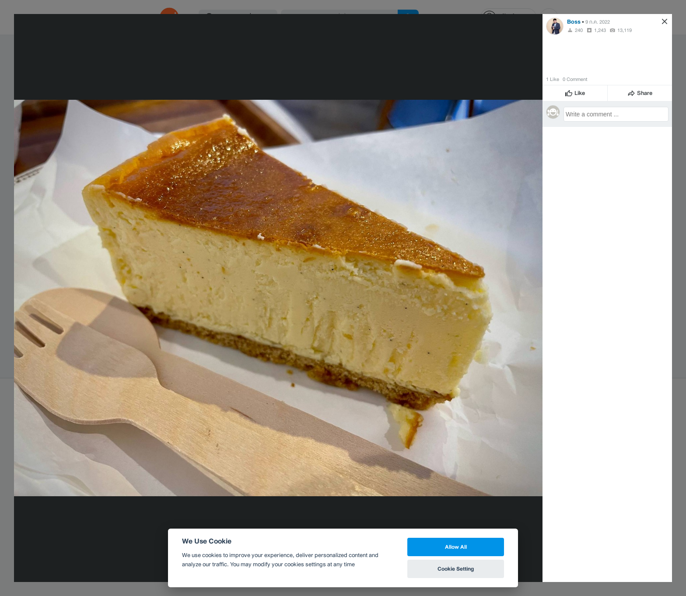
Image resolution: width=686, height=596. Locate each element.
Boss (574, 21)
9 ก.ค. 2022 (597, 22)
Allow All (456, 547)
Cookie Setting (456, 568)
